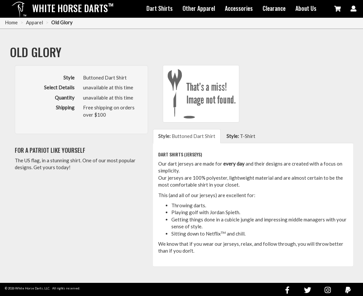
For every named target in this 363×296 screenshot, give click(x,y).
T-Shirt (240, 136)
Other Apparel (198, 8)
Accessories (239, 8)
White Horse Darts (73, 8)
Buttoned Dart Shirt (186, 136)
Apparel (34, 22)
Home (11, 22)
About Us (305, 8)
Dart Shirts (159, 8)
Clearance (274, 8)
